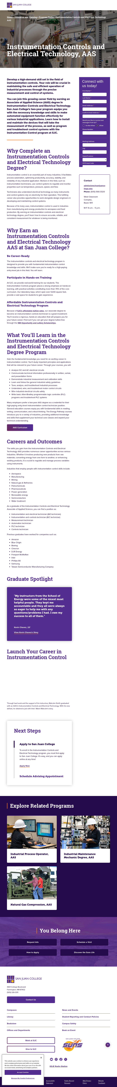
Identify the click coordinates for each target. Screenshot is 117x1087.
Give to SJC (31, 1049)
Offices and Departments (18, 1030)
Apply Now (25, 765)
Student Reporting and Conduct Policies (80, 1016)
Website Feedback (101, 1082)
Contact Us (31, 999)
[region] (23, 1069)
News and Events (70, 1010)
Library (10, 1016)
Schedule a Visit (84, 942)
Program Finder (46, 17)
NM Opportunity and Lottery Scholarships (37, 322)
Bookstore (11, 1023)
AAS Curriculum (20, 427)
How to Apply (33, 952)
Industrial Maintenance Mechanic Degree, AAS (80, 855)
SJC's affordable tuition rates (30, 310)
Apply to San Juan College (37, 744)
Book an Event (68, 1030)
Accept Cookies (23, 1072)
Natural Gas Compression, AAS (31, 904)
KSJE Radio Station (58, 1066)
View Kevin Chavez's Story (26, 632)
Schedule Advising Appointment (41, 776)
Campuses (12, 1010)
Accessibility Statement (50, 1082)
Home (10, 17)
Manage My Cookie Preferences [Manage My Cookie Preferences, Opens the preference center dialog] (22, 1078)
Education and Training (26, 17)
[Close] (41, 1057)
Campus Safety (69, 1023)
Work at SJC (31, 1040)
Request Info (33, 942)
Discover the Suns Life (84, 952)
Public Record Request (69, 1082)
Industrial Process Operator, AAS (30, 855)
